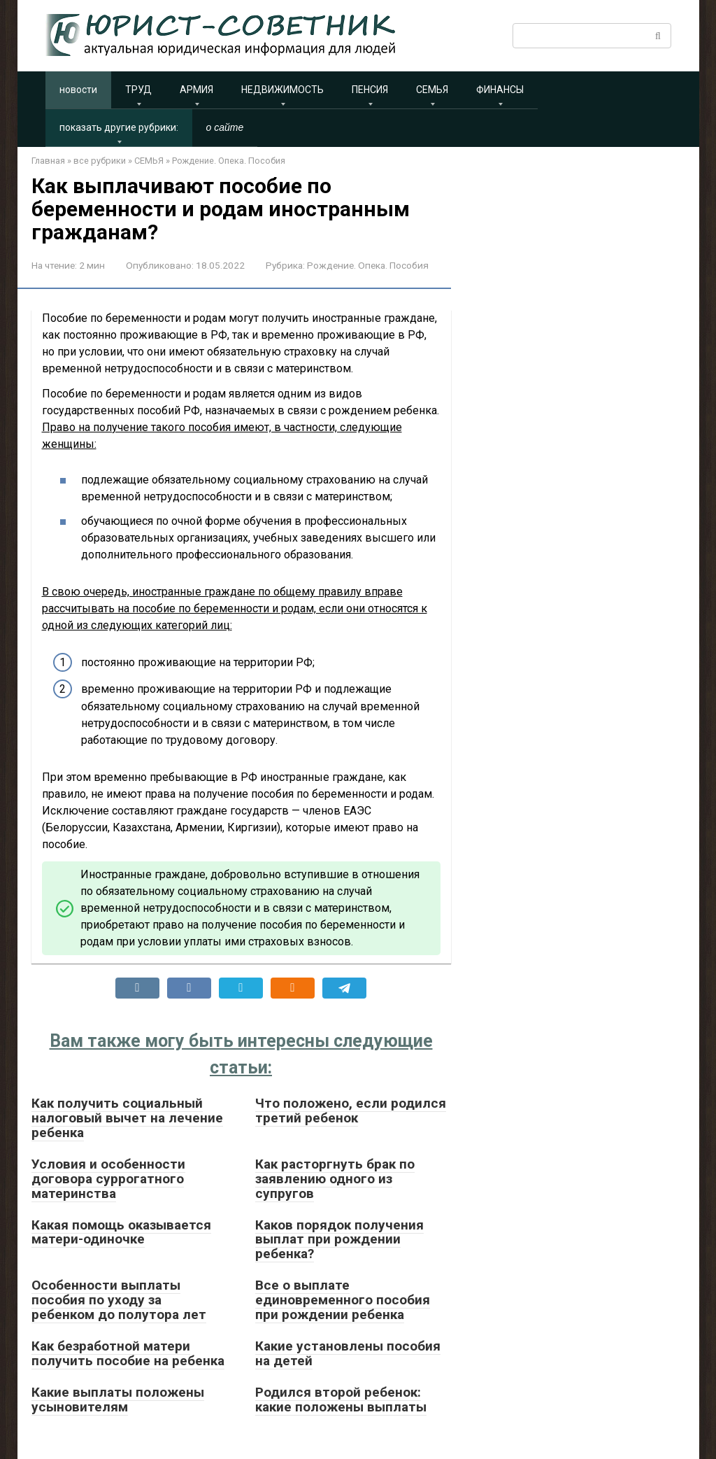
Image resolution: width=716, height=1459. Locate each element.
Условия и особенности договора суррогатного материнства (108, 1178)
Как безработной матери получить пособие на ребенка (127, 1353)
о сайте (225, 127)
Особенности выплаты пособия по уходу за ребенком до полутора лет (118, 1300)
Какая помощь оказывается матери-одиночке (121, 1232)
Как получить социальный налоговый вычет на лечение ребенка (127, 1118)
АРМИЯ (196, 89)
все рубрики (99, 160)
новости (78, 89)
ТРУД (138, 89)
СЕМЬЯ (432, 89)
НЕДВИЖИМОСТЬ (282, 89)
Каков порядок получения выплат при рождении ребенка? (339, 1239)
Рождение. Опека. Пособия (228, 160)
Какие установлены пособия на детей (348, 1353)
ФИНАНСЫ (500, 89)
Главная (48, 160)
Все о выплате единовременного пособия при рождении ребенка (342, 1300)
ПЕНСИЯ (370, 89)
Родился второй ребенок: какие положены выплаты (341, 1399)
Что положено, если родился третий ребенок (350, 1110)
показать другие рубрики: (118, 127)
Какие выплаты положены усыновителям (117, 1399)
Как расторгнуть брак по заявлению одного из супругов (335, 1178)
